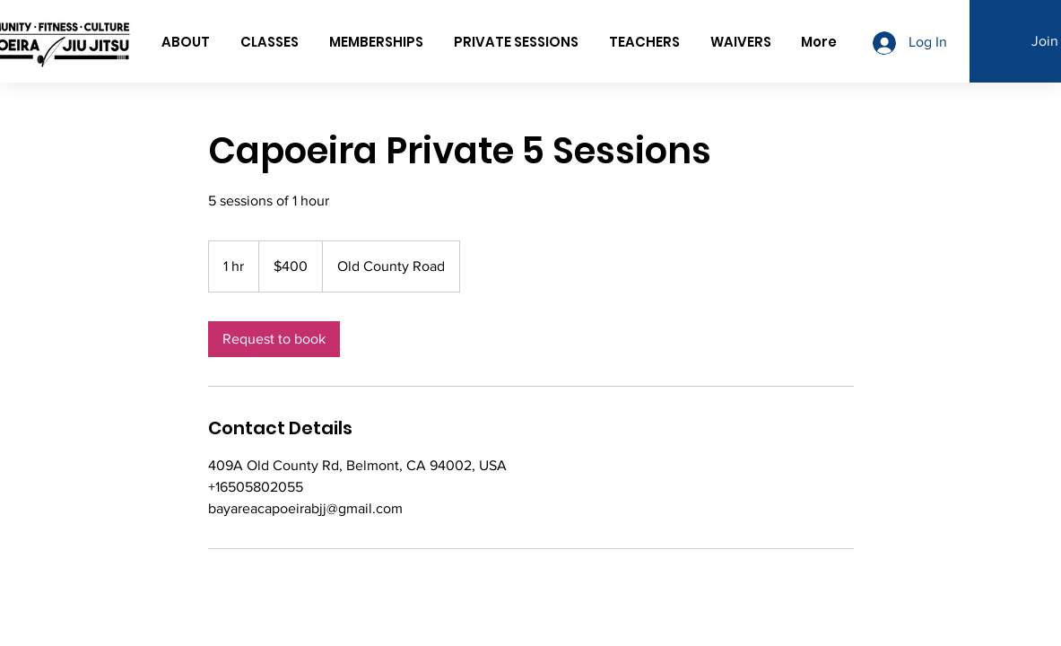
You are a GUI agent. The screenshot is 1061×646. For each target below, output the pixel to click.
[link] (274, 339)
